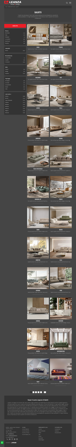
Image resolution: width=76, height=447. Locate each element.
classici (6, 69)
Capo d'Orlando (8, 100)
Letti (39, 434)
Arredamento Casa (11, 6)
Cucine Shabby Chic (26, 434)
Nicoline (7, 43)
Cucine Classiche (25, 431)
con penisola (8, 84)
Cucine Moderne (25, 429)
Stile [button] (6, 67)
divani (6, 50)
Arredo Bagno (41, 439)
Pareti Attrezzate (42, 431)
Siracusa (7, 112)
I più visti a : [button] (8, 94)
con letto (7, 82)
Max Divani (7, 41)
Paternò (7, 108)
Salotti (17, 6)
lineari (6, 86)
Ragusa (6, 110)
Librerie (40, 429)
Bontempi (7, 33)
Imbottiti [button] (7, 48)
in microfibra (8, 57)
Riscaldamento (58, 432)
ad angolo (7, 80)
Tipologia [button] (7, 78)
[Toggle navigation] (70, 3)
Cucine (23, 427)
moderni (7, 73)
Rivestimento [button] (8, 55)
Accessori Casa (58, 427)
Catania (7, 102)
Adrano (6, 96)
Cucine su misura (25, 432)
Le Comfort (7, 39)
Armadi (40, 436)
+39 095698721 (10, 433)
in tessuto (7, 62)
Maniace (7, 104)
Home (6, 6)
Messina (7, 106)
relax (6, 88)
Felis (6, 35)
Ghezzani (7, 37)
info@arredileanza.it (13, 435)
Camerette (41, 438)
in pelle (7, 60)
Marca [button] (7, 31)
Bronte (6, 98)
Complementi (57, 429)
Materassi (57, 431)
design (6, 71)
